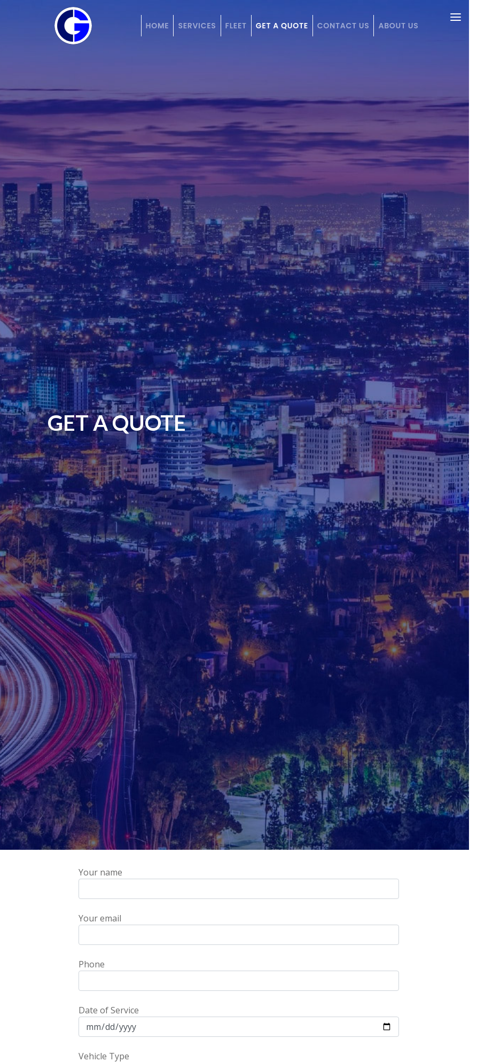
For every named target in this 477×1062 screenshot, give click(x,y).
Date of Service (239, 1020)
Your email (239, 928)
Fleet (236, 25)
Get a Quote (282, 25)
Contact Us (343, 25)
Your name (239, 882)
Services (197, 25)
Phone (239, 974)
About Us (398, 25)
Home (157, 25)
